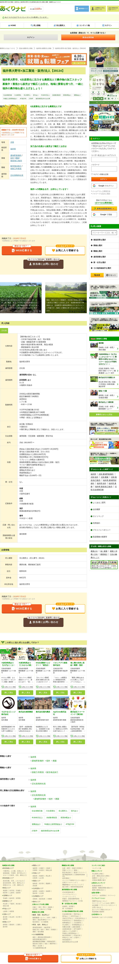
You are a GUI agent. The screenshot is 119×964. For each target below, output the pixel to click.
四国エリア (36, 881)
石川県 (18, 917)
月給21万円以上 (67, 918)
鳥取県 (35, 876)
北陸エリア (7, 914)
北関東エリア (7, 895)
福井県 (13, 149)
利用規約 (96, 523)
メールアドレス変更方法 (101, 191)
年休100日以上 (80, 918)
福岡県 (35, 891)
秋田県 (5, 893)
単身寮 (64, 906)
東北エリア (7, 888)
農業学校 (53, 944)
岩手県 (11, 891)
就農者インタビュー (99, 878)
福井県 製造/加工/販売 (103, 486)
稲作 (12, 158)
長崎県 (48, 891)
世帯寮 (71, 906)
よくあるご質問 (99, 503)
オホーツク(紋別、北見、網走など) (15, 875)
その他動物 (44, 922)
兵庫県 (35, 870)
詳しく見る (9, 693)
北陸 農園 (104, 477)
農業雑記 (103, 554)
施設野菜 (47, 927)
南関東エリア (7, 901)
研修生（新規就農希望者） (71, 899)
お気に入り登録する (65, 249)
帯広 (44, 907)
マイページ (111, 895)
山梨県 (5, 911)
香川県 (41, 884)
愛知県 (11, 925)
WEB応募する (21, 249)
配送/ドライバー (79, 872)
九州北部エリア (38, 888)
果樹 (47, 930)
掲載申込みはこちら (99, 901)
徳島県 (35, 884)
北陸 (12, 142)
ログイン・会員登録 (99, 895)
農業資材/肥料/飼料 (44, 937)
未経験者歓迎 (56, 95)
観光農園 (41, 932)
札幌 (34, 907)
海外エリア (36, 902)
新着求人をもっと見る (104, 414)
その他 (80, 901)
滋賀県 (35, 868)
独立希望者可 (66, 935)
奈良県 (41, 870)
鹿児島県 (42, 899)
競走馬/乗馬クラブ (44, 920)
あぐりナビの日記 (106, 917)
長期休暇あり (67, 95)
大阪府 (48, 868)
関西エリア (36, 865)
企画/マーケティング (69, 883)
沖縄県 (49, 899)
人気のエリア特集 (45, 909)
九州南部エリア (38, 896)
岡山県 (48, 876)
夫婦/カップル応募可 (69, 931)
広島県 (35, 878)
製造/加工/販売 (16, 161)
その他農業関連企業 (39, 948)
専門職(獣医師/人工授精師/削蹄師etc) (73, 875)
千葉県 (11, 904)
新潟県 (5, 917)
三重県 (18, 925)
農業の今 (94, 551)
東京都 (18, 904)
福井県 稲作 (101, 483)
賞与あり (36, 95)
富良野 (35, 909)
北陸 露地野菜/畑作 (106, 474)
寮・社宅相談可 (67, 909)
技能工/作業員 (16, 169)
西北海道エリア (8, 878)
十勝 (39, 907)
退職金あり (77, 95)
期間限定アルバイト (69, 901)
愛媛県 (48, 884)
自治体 (40, 946)
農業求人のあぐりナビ (7, 48)
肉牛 (48, 918)
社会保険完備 (7, 95)
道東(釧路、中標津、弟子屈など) (14, 873)
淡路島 (50, 907)
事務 (75, 870)
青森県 (5, 891)
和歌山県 (49, 870)
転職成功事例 (96, 886)
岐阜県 (5, 927)
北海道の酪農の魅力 (99, 880)
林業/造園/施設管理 (39, 939)
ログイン (31, 37)
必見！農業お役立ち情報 (100, 876)
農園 (17, 158)
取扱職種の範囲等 (100, 537)
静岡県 (5, 925)
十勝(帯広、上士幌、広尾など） (14, 871)
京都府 (41, 868)
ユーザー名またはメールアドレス (103, 155)
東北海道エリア (8, 868)
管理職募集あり (77, 925)
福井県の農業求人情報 (43, 48)
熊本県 (35, 893)
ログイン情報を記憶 (99, 174)
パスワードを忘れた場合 (101, 194)
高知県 (35, 886)
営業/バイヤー (67, 870)
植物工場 (36, 930)
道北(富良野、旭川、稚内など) (13, 883)
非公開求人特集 (97, 874)
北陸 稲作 (94, 477)
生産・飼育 (66, 868)
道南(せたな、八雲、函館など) (13, 885)
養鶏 (34, 920)
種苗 (34, 937)
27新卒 (31, 98)
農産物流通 (51, 941)
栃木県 (11, 898)
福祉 (46, 944)
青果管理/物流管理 (77, 887)
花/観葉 (53, 930)
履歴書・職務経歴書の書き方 (102, 888)
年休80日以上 (45, 95)
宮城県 (18, 891)
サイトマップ (98, 516)
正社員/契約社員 (16, 175)
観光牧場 (36, 922)
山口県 (41, 878)
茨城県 (5, 898)
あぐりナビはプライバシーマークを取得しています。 (27, 17)
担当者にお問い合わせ (43, 263)
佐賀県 (41, 891)
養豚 (53, 918)
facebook (95, 917)
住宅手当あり (75, 916)
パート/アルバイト (68, 894)
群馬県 (18, 898)
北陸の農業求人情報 (25, 48)
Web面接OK (66, 940)
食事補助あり (66, 923)
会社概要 (96, 509)
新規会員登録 (88, 37)
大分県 (41, 893)
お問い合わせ (96, 907)
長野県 (11, 911)
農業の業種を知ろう (99, 890)
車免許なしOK (67, 938)
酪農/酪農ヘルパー (39, 918)
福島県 (18, 893)
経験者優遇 (76, 927)
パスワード (95, 164)
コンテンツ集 (96, 868)
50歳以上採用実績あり (10, 98)
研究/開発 (65, 878)
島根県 (41, 876)
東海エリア (7, 922)
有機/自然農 (66, 927)
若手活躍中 (77, 929)
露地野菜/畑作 (16, 155)
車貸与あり (77, 914)
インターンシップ (68, 897)
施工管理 (65, 887)
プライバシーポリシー (102, 530)
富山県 (11, 917)
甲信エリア (7, 909)
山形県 (11, 893)
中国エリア (36, 873)
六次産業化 (17, 95)
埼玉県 (5, 904)
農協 (34, 946)
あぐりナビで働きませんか (101, 910)
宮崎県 (35, 899)
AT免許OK (23, 98)
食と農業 (103, 551)
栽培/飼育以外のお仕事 (43, 98)
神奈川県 (6, 906)
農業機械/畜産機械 (39, 941)
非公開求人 (27, 95)
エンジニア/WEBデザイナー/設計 (73, 880)
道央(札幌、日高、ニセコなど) (13, 881)
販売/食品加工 (16, 166)
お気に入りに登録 (10, 687)
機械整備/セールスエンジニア (72, 885)
